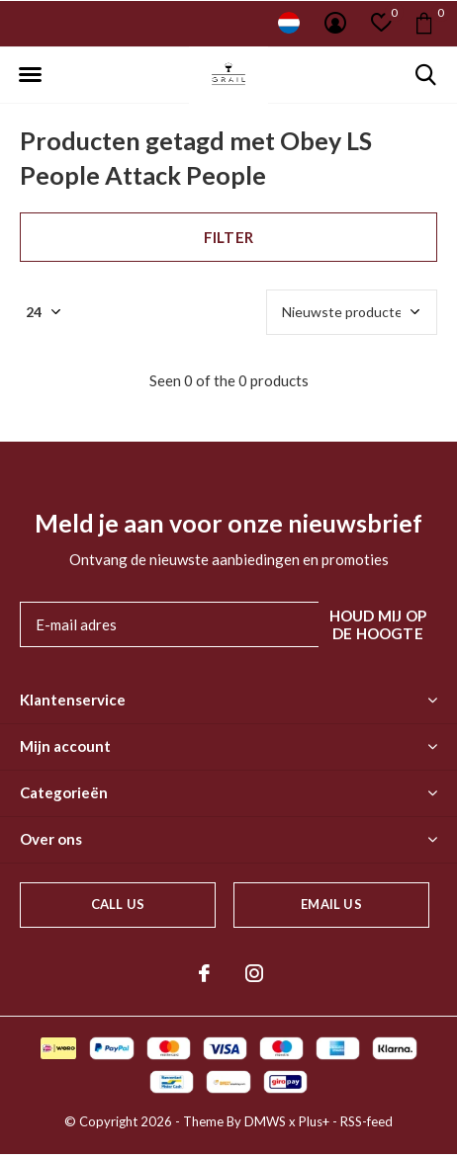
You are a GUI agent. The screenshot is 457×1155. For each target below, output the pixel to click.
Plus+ (314, 1121)
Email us (331, 904)
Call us (117, 904)
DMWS (265, 1121)
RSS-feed (366, 1121)
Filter (228, 237)
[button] (29, 75)
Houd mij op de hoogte (377, 624)
